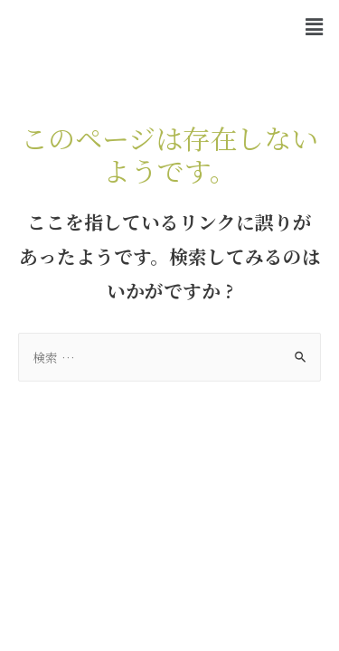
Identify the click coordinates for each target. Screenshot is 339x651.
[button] (314, 26)
